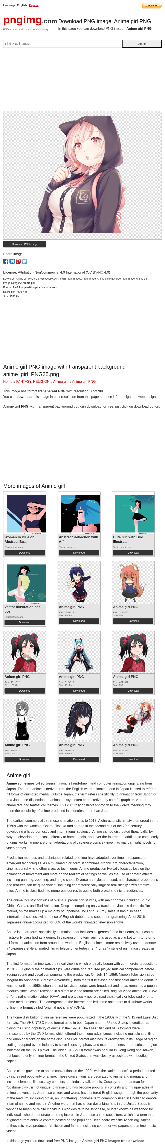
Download (24, 552)
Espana (33, 5)
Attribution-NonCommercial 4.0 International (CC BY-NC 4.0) (64, 272)
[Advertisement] (82, 81)
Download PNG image (25, 244)
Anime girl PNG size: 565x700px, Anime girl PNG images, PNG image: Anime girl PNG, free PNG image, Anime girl (82, 278)
